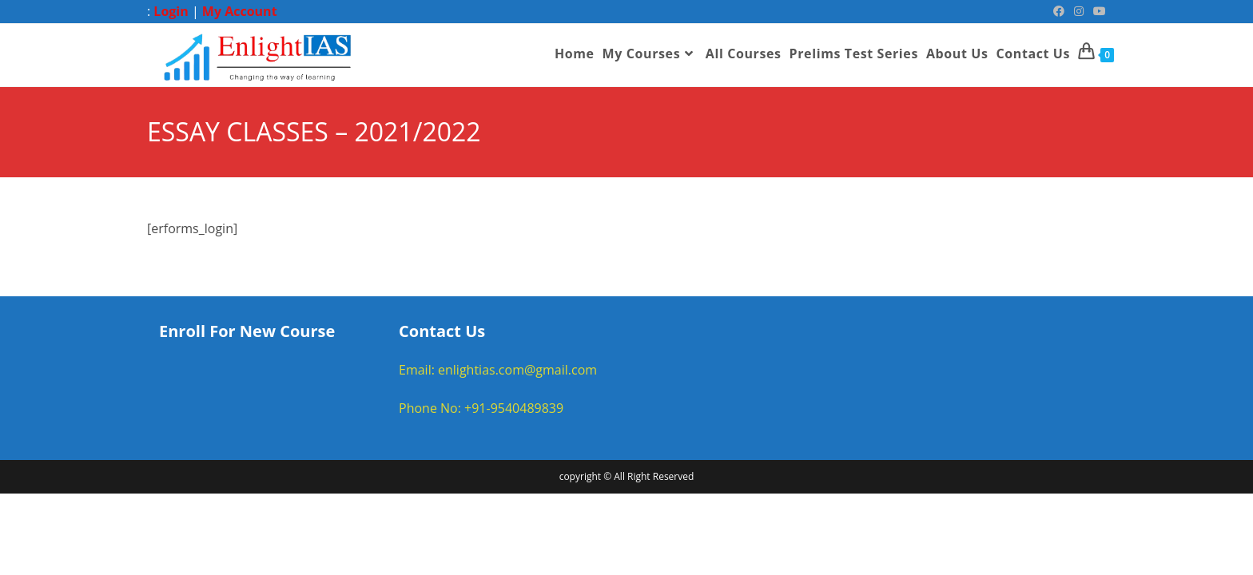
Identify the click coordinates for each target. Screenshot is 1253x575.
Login (170, 11)
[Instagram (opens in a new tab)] (1078, 11)
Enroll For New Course (247, 331)
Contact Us (442, 331)
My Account (239, 11)
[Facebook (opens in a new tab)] (1058, 11)
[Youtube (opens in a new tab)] (1097, 11)
